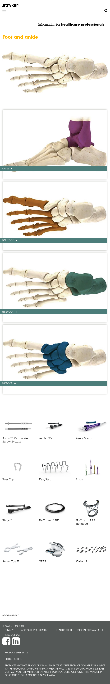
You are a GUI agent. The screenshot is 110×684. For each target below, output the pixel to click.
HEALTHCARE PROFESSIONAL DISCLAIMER (77, 630)
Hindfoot (8, 311)
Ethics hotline (13, 659)
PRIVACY (9, 630)
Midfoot (7, 383)
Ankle (6, 168)
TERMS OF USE (12, 634)
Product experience (16, 652)
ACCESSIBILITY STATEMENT (34, 630)
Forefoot (8, 240)
